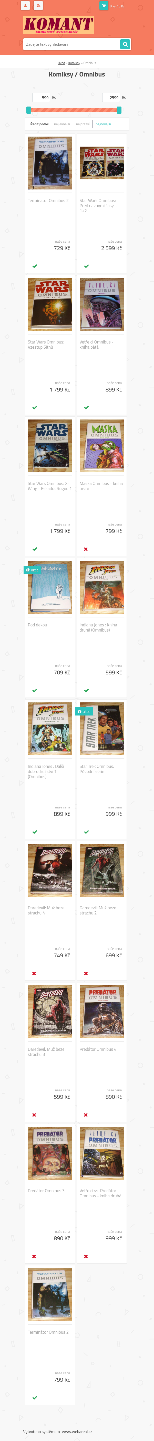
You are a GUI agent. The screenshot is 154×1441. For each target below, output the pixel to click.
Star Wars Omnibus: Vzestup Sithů (46, 344)
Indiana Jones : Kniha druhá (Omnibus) (98, 627)
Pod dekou (37, 624)
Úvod (61, 62)
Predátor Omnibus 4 (98, 1049)
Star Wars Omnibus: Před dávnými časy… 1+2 (98, 205)
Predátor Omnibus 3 (46, 1190)
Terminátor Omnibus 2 (48, 200)
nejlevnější (62, 124)
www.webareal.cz (77, 1431)
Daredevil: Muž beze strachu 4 (46, 910)
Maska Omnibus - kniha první (101, 486)
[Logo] (58, 25)
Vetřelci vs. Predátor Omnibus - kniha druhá (100, 1193)
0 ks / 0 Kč (117, 6)
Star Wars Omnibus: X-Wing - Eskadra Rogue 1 (50, 486)
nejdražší (83, 124)
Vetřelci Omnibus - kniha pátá (97, 344)
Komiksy (74, 62)
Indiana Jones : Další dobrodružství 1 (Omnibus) (46, 771)
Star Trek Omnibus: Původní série (97, 769)
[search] (125, 44)
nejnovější (103, 124)
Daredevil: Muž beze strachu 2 (98, 910)
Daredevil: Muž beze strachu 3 (46, 1052)
